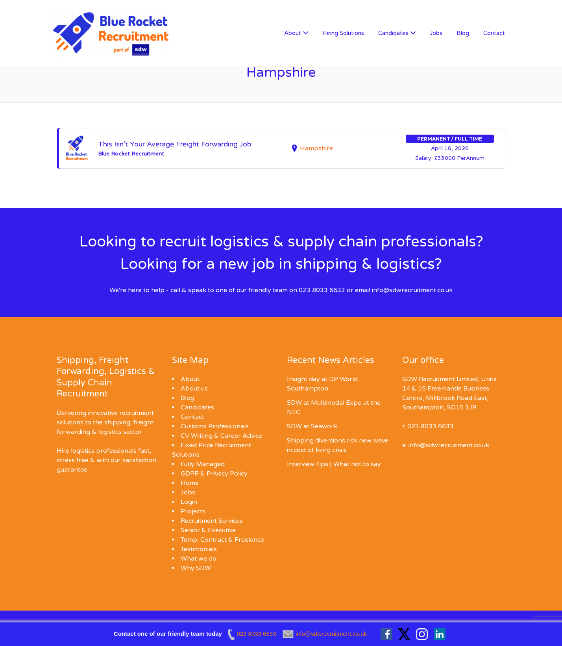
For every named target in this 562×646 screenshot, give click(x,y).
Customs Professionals (215, 426)
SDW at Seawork (312, 426)
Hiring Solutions (343, 33)
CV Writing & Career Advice (221, 436)
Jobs (436, 33)
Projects (193, 511)
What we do (198, 559)
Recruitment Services (212, 521)
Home (190, 483)
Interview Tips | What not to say (334, 464)
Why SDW (196, 568)
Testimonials (199, 549)
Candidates (393, 33)
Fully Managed (203, 464)
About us (194, 388)
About (292, 33)
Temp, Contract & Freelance (222, 540)
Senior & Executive (208, 530)
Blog (463, 33)
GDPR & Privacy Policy (214, 474)
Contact (494, 33)
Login (189, 502)
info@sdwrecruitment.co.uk (412, 290)
